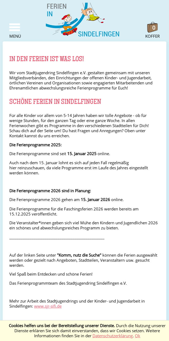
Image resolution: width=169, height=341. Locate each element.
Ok (137, 335)
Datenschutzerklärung (112, 335)
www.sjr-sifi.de (48, 306)
